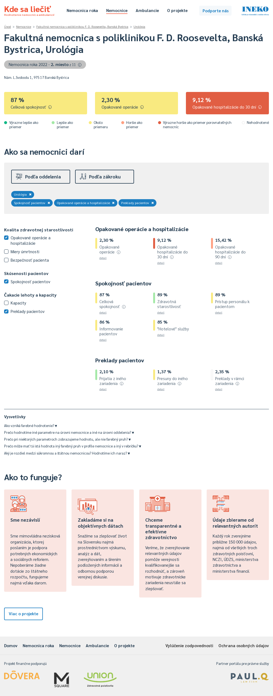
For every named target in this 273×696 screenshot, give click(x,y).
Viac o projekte (23, 613)
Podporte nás (216, 10)
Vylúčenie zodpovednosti (189, 645)
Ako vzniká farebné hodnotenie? (30, 425)
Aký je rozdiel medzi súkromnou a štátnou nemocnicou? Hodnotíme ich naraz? (67, 453)
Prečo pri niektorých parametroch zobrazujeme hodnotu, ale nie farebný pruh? (67, 439)
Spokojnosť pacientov (32, 203)
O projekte (177, 10)
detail (102, 257)
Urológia (139, 27)
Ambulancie (147, 10)
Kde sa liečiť (29, 9)
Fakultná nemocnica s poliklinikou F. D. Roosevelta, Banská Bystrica (82, 27)
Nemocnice (116, 10)
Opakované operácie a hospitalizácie (86, 203)
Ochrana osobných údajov (243, 645)
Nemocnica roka (82, 10)
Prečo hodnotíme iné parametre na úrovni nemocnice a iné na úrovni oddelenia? (69, 432)
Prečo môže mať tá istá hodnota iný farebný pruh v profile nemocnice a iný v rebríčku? (72, 446)
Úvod (7, 27)
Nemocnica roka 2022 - (45, 64)
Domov (10, 645)
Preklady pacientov (137, 203)
